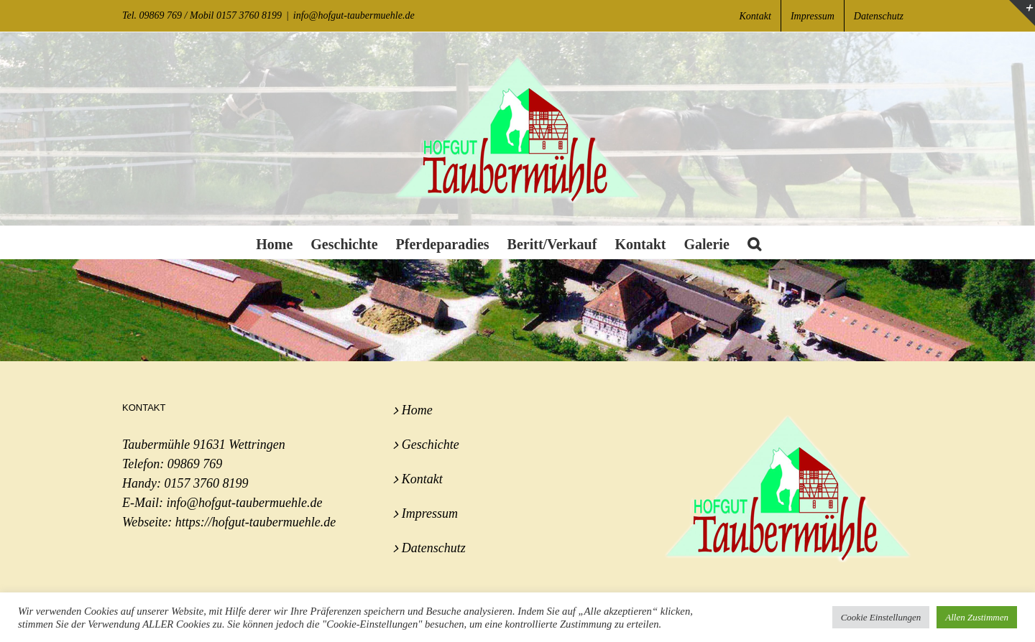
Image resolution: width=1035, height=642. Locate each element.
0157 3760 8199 (206, 483)
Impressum (430, 513)
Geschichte (430, 444)
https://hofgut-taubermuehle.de (255, 522)
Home (417, 410)
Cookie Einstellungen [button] (881, 617)
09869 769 (195, 464)
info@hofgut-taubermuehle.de (354, 15)
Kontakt (422, 479)
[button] (754, 242)
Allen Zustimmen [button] (976, 617)
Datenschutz (434, 548)
